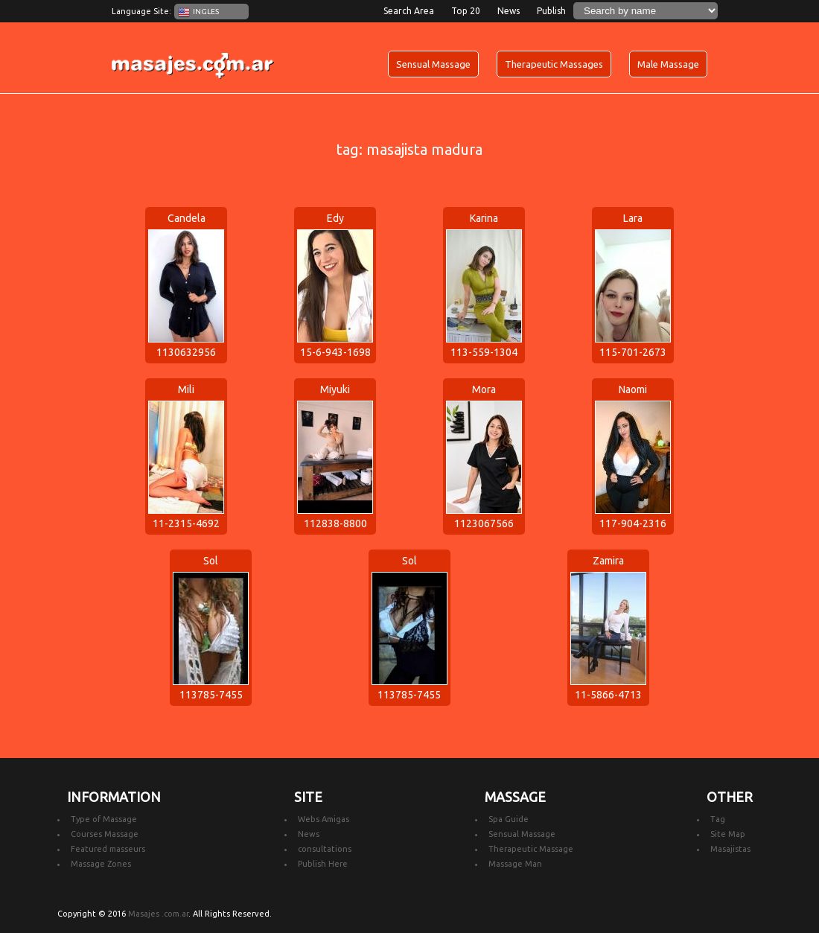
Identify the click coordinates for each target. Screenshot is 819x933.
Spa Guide (508, 819)
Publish (551, 11)
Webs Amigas (323, 819)
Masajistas (730, 848)
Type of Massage (104, 819)
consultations (324, 848)
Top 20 (465, 11)
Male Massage (668, 64)
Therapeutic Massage (530, 848)
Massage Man (515, 863)
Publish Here (323, 863)
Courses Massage (104, 833)
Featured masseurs (108, 848)
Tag (717, 819)
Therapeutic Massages (554, 64)
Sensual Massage (433, 64)
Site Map (727, 833)
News (508, 11)
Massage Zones (101, 863)
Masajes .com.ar (158, 913)
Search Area (408, 11)
